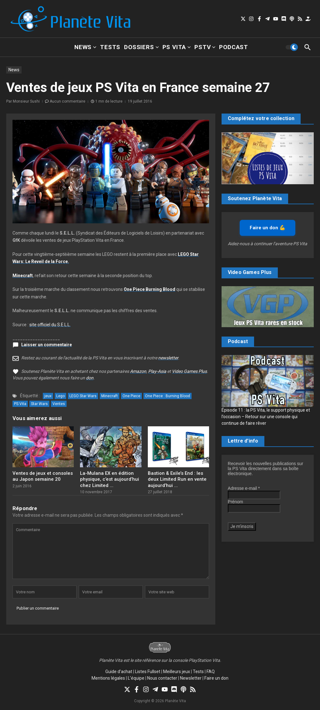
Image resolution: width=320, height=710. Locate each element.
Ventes (58, 404)
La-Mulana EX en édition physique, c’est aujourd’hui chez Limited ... (109, 479)
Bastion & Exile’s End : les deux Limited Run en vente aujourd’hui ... (177, 479)
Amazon (138, 371)
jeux (48, 396)
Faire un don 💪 (267, 228)
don (89, 377)
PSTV (204, 47)
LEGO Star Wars (83, 396)
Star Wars (39, 404)
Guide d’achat (118, 671)
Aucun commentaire (67, 101)
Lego (60, 396)
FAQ (211, 671)
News (85, 47)
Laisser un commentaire (46, 344)
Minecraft (109, 396)
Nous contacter (162, 678)
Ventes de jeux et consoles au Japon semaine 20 (42, 476)
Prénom (235, 501)
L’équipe (136, 678)
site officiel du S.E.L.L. (50, 324)
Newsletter (191, 678)
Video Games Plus (189, 371)
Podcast (233, 47)
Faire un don (216, 678)
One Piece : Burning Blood (167, 396)
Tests (110, 47)
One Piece (131, 396)
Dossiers (141, 47)
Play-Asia (157, 371)
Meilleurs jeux (176, 671)
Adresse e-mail (244, 488)
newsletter (168, 357)
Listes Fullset (147, 671)
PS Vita (176, 47)
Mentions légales (108, 678)
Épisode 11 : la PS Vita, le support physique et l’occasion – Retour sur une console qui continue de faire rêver (266, 417)
